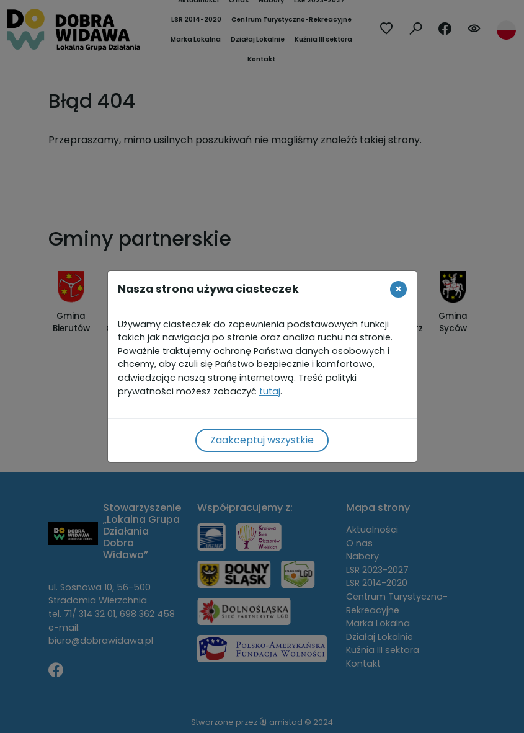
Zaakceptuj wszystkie (262, 440)
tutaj (269, 391)
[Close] (398, 289)
